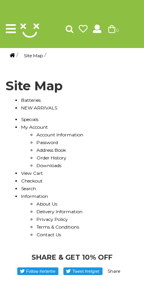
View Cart (32, 173)
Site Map (33, 55)
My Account (34, 127)
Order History (51, 158)
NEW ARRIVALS (39, 108)
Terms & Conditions (57, 227)
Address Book (51, 150)
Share (114, 271)
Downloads (48, 165)
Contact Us (48, 234)
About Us (46, 204)
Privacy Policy (52, 219)
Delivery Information (59, 211)
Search (28, 188)
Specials (29, 119)
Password (47, 142)
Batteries (31, 100)
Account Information (59, 135)
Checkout (32, 181)
